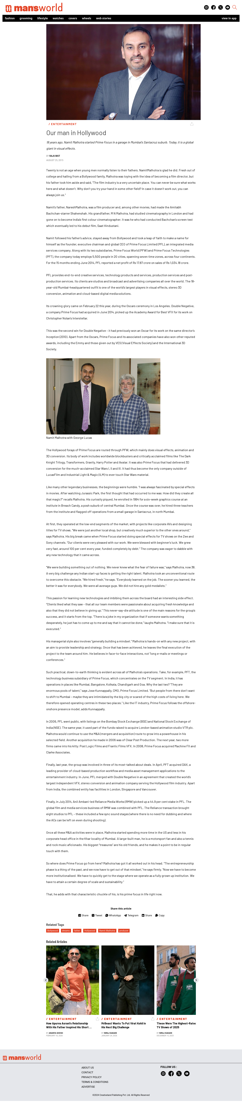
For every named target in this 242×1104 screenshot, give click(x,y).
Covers (73, 18)
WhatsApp (113, 915)
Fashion (10, 18)
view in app (229, 18)
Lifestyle (42, 18)
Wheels (86, 18)
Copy (159, 915)
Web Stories (103, 18)
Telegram (131, 915)
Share (83, 915)
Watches (58, 18)
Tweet (97, 915)
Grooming (26, 18)
